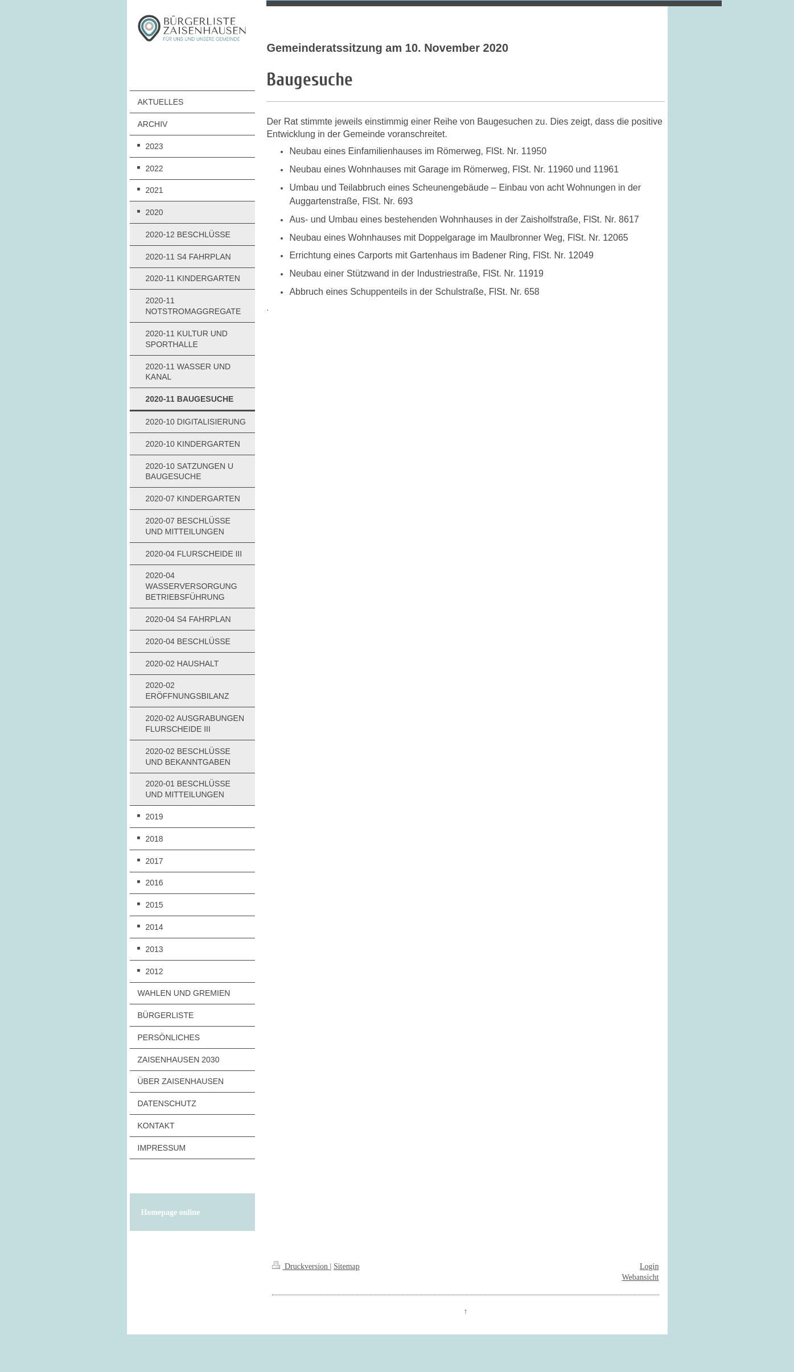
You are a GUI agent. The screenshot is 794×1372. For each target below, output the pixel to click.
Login (649, 1266)
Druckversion (301, 1266)
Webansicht (640, 1277)
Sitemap (347, 1266)
